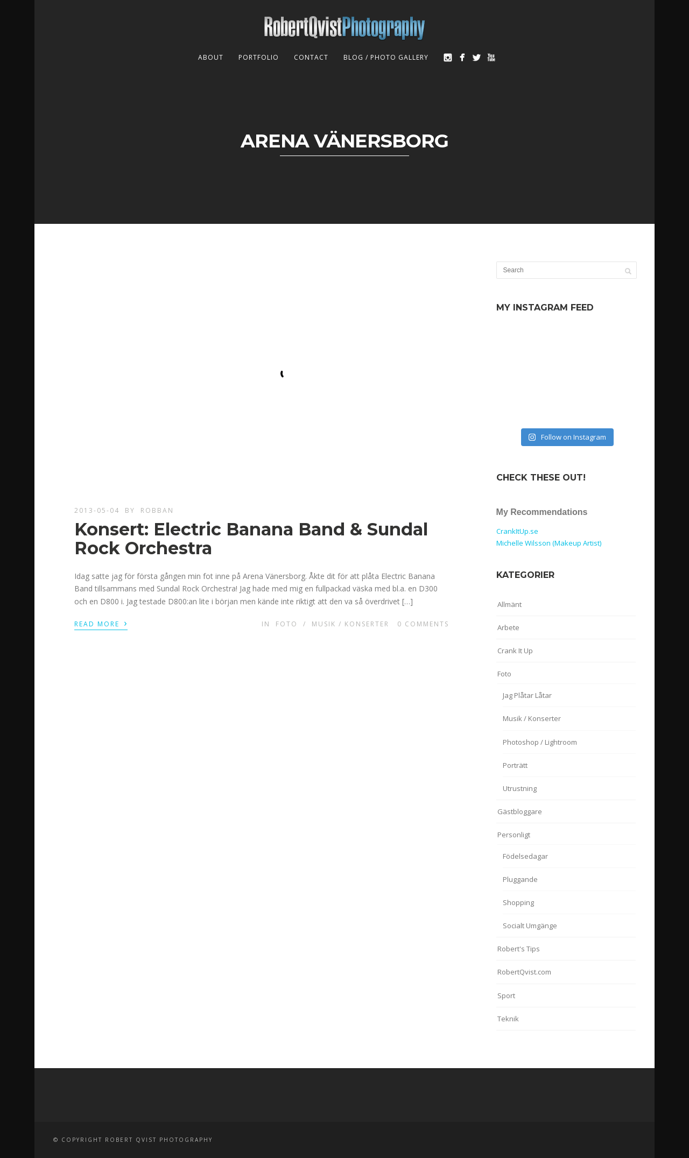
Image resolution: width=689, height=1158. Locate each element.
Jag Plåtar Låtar (527, 695)
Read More (101, 623)
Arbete (508, 627)
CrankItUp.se (517, 531)
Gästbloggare (519, 811)
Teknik (508, 1018)
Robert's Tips (518, 949)
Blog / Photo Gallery (385, 57)
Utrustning (520, 788)
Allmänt (509, 604)
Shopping (518, 902)
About (210, 57)
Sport (506, 995)
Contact (311, 57)
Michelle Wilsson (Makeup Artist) (548, 543)
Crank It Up (515, 650)
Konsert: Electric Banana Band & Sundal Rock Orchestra (251, 539)
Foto (287, 624)
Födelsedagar (525, 856)
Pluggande (520, 879)
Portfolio (258, 57)
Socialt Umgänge (530, 925)
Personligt (513, 834)
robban (157, 510)
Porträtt (515, 765)
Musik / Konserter (350, 624)
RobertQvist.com (524, 972)
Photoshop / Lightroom (540, 742)
